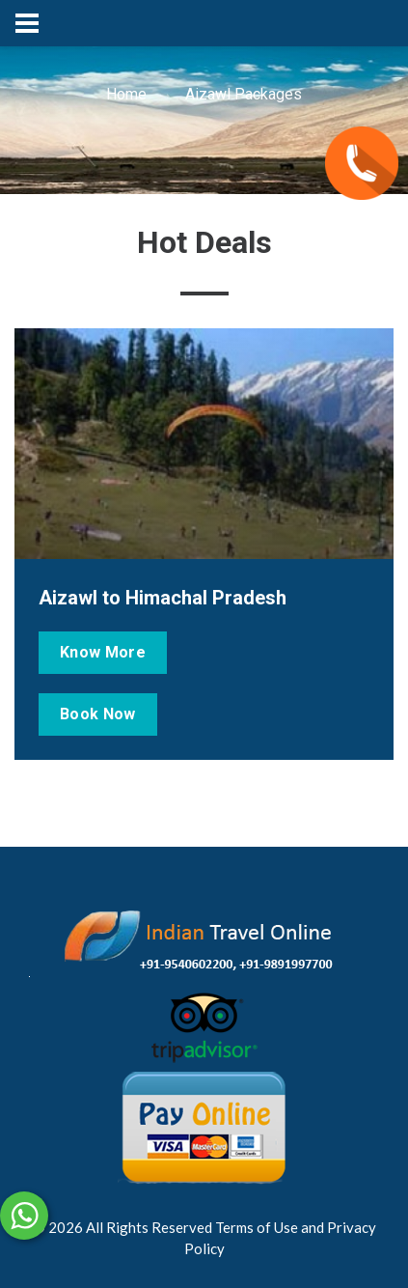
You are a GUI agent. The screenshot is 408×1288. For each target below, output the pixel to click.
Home (126, 94)
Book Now (98, 714)
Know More (103, 652)
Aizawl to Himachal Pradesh (162, 597)
